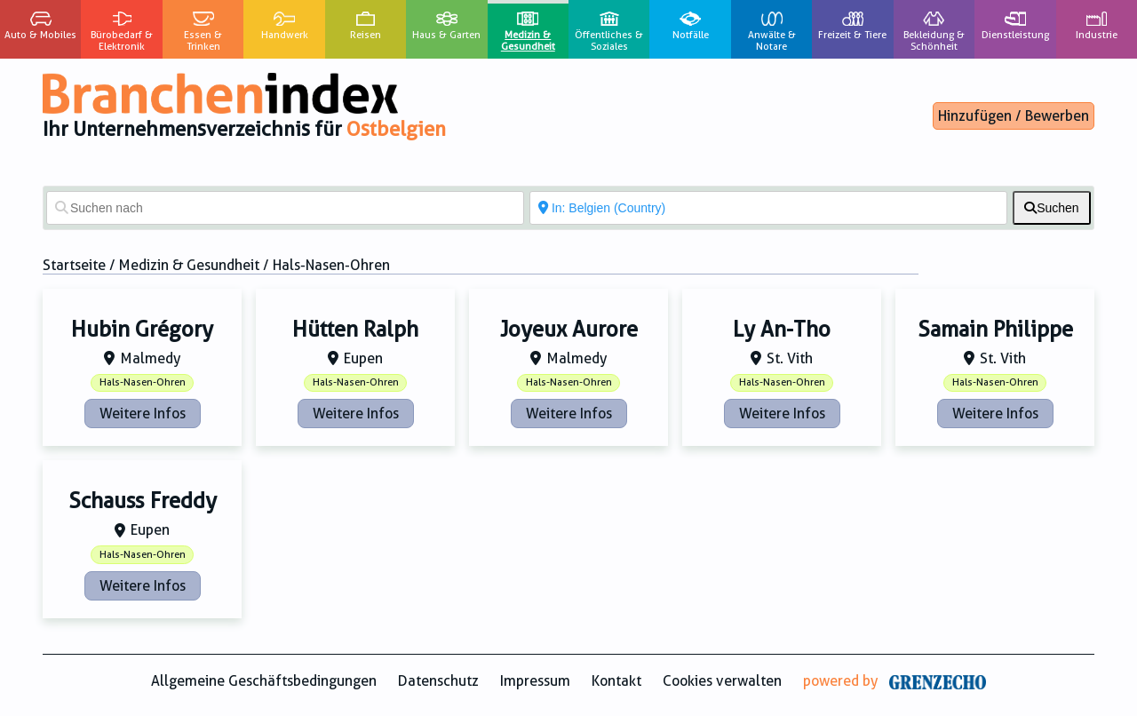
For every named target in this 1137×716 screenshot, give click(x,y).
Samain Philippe (995, 329)
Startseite (74, 265)
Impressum (535, 680)
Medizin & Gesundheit (189, 265)
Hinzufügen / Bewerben (1013, 115)
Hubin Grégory (142, 329)
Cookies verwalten (722, 680)
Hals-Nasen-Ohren (142, 382)
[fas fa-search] (1052, 208)
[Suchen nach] (285, 208)
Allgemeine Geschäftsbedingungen (264, 680)
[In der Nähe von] (768, 208)
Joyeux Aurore (569, 329)
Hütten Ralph (355, 329)
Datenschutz (438, 680)
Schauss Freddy (142, 501)
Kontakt (616, 680)
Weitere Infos (142, 413)
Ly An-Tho (782, 329)
